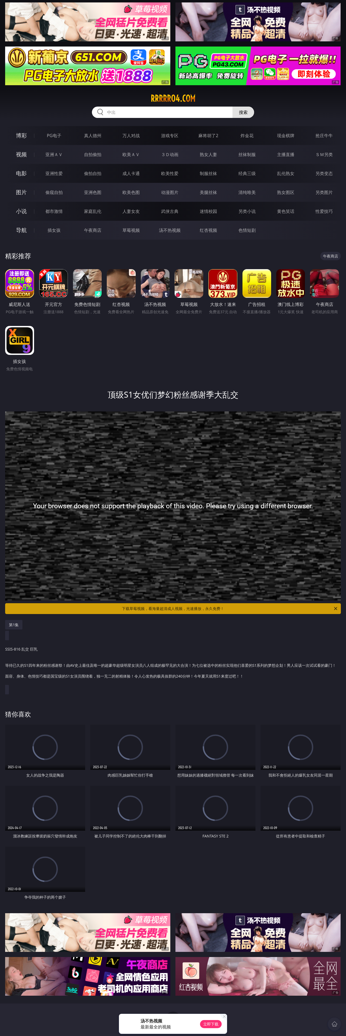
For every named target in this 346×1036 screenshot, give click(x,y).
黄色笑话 (285, 211)
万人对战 (131, 135)
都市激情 (54, 211)
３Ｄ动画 (169, 154)
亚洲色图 (92, 192)
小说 (21, 211)
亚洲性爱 (54, 173)
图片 (21, 192)
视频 (21, 154)
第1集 (14, 624)
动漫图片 (169, 192)
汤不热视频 (170, 230)
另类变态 (324, 173)
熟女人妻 (208, 154)
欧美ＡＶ (131, 154)
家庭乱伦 (92, 211)
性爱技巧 (324, 211)
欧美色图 (131, 192)
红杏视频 (208, 230)
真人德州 (92, 135)
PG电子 (54, 135)
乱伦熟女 (285, 173)
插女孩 (54, 230)
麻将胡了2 (208, 135)
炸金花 (247, 135)
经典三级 (247, 173)
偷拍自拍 (92, 173)
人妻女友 (131, 211)
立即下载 (210, 1024)
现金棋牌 (285, 135)
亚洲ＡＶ (54, 154)
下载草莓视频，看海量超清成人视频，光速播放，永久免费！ (230, 608)
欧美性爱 (169, 173)
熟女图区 (285, 192)
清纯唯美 (247, 192)
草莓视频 (131, 230)
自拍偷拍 (92, 154)
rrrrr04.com (173, 98)
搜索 (243, 112)
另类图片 (324, 192)
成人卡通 (131, 173)
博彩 (21, 135)
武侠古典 (169, 211)
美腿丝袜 (208, 192)
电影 (21, 173)
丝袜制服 (247, 154)
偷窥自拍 (54, 192)
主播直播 (285, 154)
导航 (21, 230)
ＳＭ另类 (324, 154)
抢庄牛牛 (324, 135)
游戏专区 (169, 135)
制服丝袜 (208, 173)
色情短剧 (247, 230)
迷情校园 (208, 211)
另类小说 (247, 211)
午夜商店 (92, 230)
